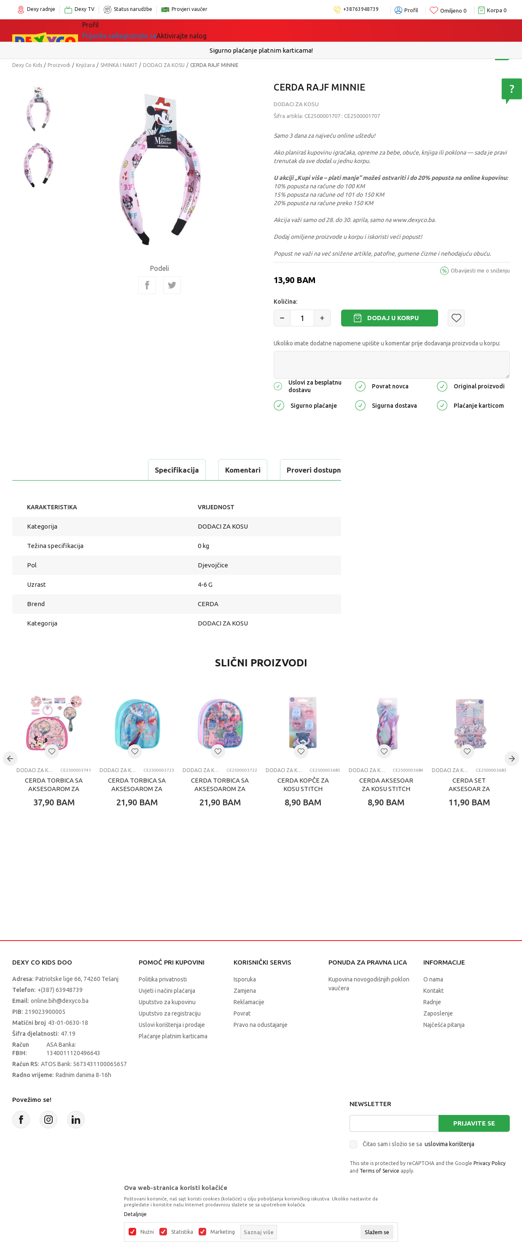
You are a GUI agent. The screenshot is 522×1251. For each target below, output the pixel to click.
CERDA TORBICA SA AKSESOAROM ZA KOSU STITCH (220, 789)
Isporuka (245, 979)
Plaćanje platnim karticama (173, 1036)
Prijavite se (474, 1123)
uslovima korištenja (449, 1144)
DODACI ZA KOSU (164, 65)
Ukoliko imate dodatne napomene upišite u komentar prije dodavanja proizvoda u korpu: (387, 343)
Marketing (222, 1232)
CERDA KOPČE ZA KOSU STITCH (303, 784)
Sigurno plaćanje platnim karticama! (261, 50)
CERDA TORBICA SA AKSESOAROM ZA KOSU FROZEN (137, 789)
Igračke (157, 30)
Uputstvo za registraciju (170, 1013)
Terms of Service (379, 1170)
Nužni (147, 1232)
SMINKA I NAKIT (118, 65)
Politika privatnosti (163, 979)
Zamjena (245, 990)
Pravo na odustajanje (261, 1024)
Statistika (182, 1232)
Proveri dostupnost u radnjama (210, 470)
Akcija (241, 30)
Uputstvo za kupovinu (167, 1002)
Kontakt (433, 990)
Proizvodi (59, 65)
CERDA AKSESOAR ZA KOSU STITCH (386, 784)
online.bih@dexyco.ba (60, 1000)
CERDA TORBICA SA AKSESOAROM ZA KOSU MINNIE (54, 789)
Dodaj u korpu (393, 317)
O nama (433, 979)
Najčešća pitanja (444, 1024)
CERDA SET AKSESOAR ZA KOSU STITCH (469, 789)
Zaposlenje (438, 1013)
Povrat (242, 1013)
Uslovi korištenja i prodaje (172, 1024)
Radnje (432, 1002)
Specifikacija (47, 470)
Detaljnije (135, 1214)
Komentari (113, 470)
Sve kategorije (111, 30)
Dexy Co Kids (27, 65)
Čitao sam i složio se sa (418, 1144)
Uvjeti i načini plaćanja (167, 990)
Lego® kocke (200, 30)
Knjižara (85, 65)
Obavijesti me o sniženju (480, 270)
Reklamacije (249, 1002)
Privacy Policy (490, 1163)
